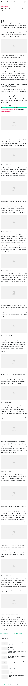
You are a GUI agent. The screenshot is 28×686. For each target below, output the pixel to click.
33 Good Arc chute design (15, 671)
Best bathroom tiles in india (20, 107)
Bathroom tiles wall (19, 109)
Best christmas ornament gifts (7, 109)
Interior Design (4, 6)
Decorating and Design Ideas (5, 684)
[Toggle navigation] (25, 2)
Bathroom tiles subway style (7, 107)
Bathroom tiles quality (6, 111)
